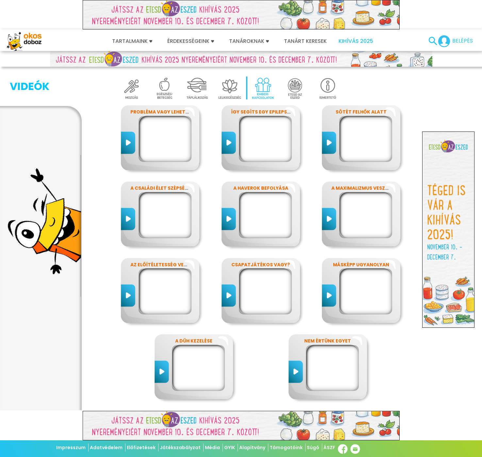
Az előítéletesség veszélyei (165, 264)
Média (212, 447)
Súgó (313, 447)
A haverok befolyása (260, 188)
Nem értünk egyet (327, 341)
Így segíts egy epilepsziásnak (269, 112)
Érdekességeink (190, 41)
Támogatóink (286, 447)
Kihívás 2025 (356, 41)
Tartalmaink (132, 41)
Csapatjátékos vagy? (260, 264)
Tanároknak (249, 41)
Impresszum (71, 447)
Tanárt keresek (305, 41)
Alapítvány (252, 447)
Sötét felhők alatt (361, 112)
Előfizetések (141, 447)
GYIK (229, 447)
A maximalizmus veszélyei (364, 188)
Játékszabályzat (180, 447)
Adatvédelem (106, 447)
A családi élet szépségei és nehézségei (179, 188)
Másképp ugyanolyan (361, 264)
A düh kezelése (193, 341)
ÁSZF (329, 447)
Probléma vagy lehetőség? (165, 112)
